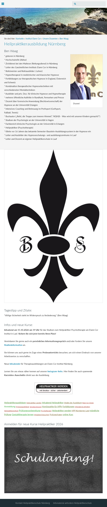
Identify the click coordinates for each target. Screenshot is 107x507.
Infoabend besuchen (41, 415)
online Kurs (68, 414)
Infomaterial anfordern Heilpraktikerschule (72, 503)
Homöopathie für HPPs (52, 406)
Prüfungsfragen (56, 414)
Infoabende (15, 364)
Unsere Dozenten (50, 39)
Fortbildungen (68, 406)
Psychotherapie (46, 411)
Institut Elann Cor (33, 39)
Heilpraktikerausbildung (15, 402)
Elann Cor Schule (88, 403)
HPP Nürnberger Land (80, 411)
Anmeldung (9, 406)
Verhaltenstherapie (35, 407)
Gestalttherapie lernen (23, 414)
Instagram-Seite (55, 371)
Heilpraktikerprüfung (11, 411)
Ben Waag (64, 39)
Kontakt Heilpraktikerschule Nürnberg (32, 503)
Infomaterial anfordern (82, 407)
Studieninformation (13, 345)
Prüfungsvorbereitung (29, 410)
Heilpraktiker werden (34, 403)
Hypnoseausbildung (22, 407)
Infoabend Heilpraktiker (53, 402)
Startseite (20, 39)
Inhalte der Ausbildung (73, 403)
